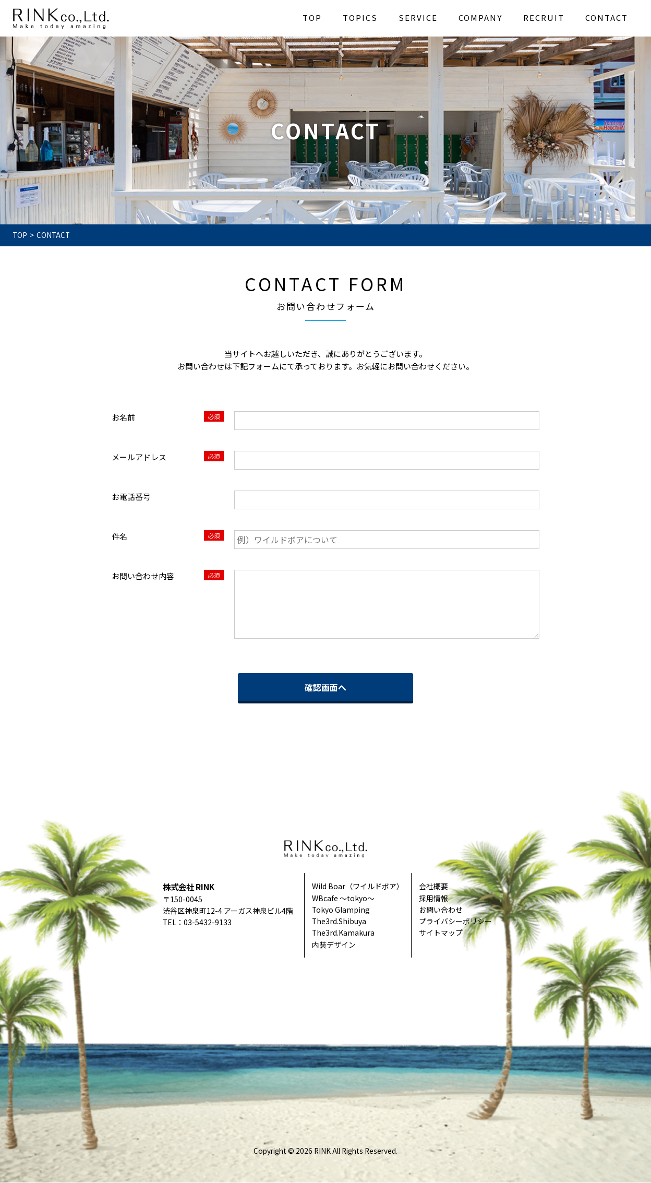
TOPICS (360, 17)
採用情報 (433, 898)
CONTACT (606, 17)
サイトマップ (441, 932)
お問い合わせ (441, 909)
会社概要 (433, 886)
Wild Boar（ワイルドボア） (358, 886)
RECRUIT (543, 17)
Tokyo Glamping (341, 909)
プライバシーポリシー (455, 921)
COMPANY (480, 17)
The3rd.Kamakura (343, 932)
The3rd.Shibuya (339, 921)
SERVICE (418, 17)
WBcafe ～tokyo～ (343, 898)
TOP (312, 17)
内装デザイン (334, 944)
